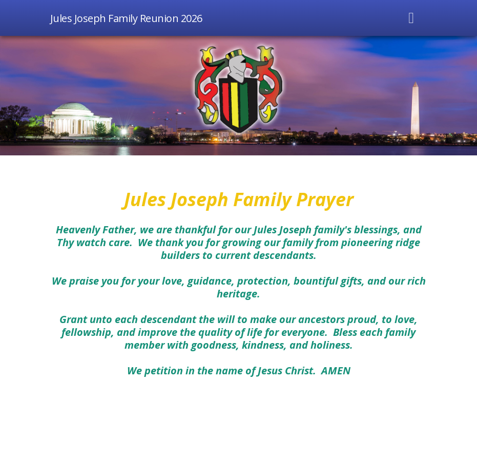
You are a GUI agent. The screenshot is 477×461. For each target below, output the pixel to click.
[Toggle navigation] (411, 18)
